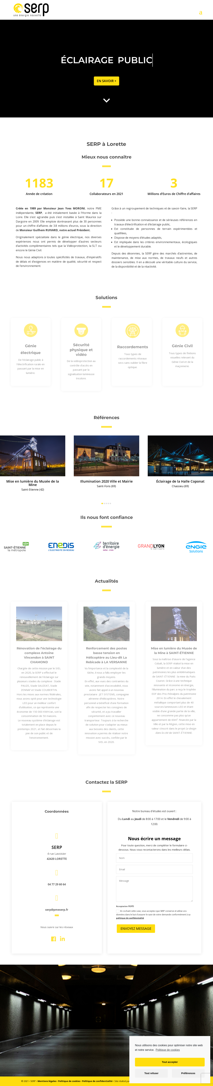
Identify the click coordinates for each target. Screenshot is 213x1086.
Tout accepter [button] (170, 1062)
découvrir (105, 1050)
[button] (102, 503)
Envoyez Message (136, 928)
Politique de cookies (69, 1081)
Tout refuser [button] (151, 1073)
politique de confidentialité (130, 918)
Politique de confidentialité (97, 1081)
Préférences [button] (188, 1073)
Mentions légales (47, 1081)
